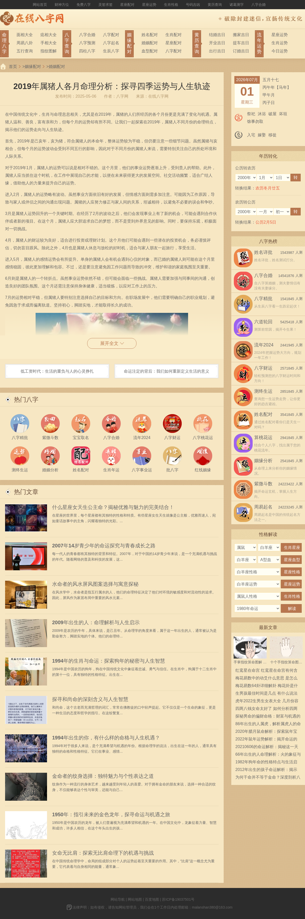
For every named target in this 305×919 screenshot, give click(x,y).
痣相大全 (48, 35)
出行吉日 (217, 51)
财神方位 (62, 5)
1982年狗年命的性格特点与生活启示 (266, 763)
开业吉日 (217, 43)
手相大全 (48, 43)
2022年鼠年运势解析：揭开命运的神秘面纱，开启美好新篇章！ (266, 740)
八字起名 (111, 43)
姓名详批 (263, 252)
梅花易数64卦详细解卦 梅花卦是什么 (266, 686)
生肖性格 (171, 5)
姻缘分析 (263, 460)
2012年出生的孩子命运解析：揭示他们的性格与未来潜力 (266, 770)
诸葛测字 (237, 5)
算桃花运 (263, 437)
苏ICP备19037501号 (178, 899)
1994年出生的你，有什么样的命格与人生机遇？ (106, 737)
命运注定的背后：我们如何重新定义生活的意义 (166, 371)
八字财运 (263, 368)
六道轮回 (263, 321)
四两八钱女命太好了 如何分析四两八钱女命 (266, 709)
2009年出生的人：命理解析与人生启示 (96, 622)
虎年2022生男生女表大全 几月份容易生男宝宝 (266, 702)
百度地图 (152, 899)
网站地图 (135, 899)
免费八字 (84, 5)
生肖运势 (279, 43)
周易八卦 (25, 43)
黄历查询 (215, 5)
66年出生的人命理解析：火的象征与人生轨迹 (268, 755)
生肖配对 (173, 35)
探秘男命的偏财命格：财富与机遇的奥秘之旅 (267, 717)
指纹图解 (48, 51)
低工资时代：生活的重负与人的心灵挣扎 (57, 371)
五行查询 (25, 51)
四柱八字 (87, 51)
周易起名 (263, 506)
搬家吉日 (241, 35)
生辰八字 (111, 51)
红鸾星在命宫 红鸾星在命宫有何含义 (266, 671)
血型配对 (150, 51)
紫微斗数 (263, 483)
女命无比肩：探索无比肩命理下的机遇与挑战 (103, 853)
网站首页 (40, 5)
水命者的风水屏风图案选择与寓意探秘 (95, 584)
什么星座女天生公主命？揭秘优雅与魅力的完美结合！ (113, 507)
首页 (13, 66)
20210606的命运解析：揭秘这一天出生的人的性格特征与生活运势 (266, 748)
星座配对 (127, 5)
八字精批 (263, 298)
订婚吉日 (241, 51)
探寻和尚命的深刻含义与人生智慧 (90, 699)
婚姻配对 (150, 43)
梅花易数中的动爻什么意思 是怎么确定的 (266, 679)
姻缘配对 (33, 66)
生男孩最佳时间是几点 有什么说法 (266, 693)
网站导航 (118, 899)
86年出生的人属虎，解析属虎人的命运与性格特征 (268, 725)
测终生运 (263, 391)
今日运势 (279, 51)
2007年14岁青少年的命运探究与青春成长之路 (104, 545)
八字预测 (87, 43)
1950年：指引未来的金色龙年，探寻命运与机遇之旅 (111, 814)
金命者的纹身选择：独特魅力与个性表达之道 (103, 776)
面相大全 (25, 35)
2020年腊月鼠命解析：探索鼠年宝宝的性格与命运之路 (266, 732)
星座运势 (149, 5)
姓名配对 (150, 35)
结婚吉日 (217, 35)
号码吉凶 (193, 5)
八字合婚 (258, 5)
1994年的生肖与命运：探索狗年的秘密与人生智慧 (108, 661)
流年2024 (263, 344)
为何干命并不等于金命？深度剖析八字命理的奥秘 (267, 778)
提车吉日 (241, 43)
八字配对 (111, 35)
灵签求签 (105, 5)
